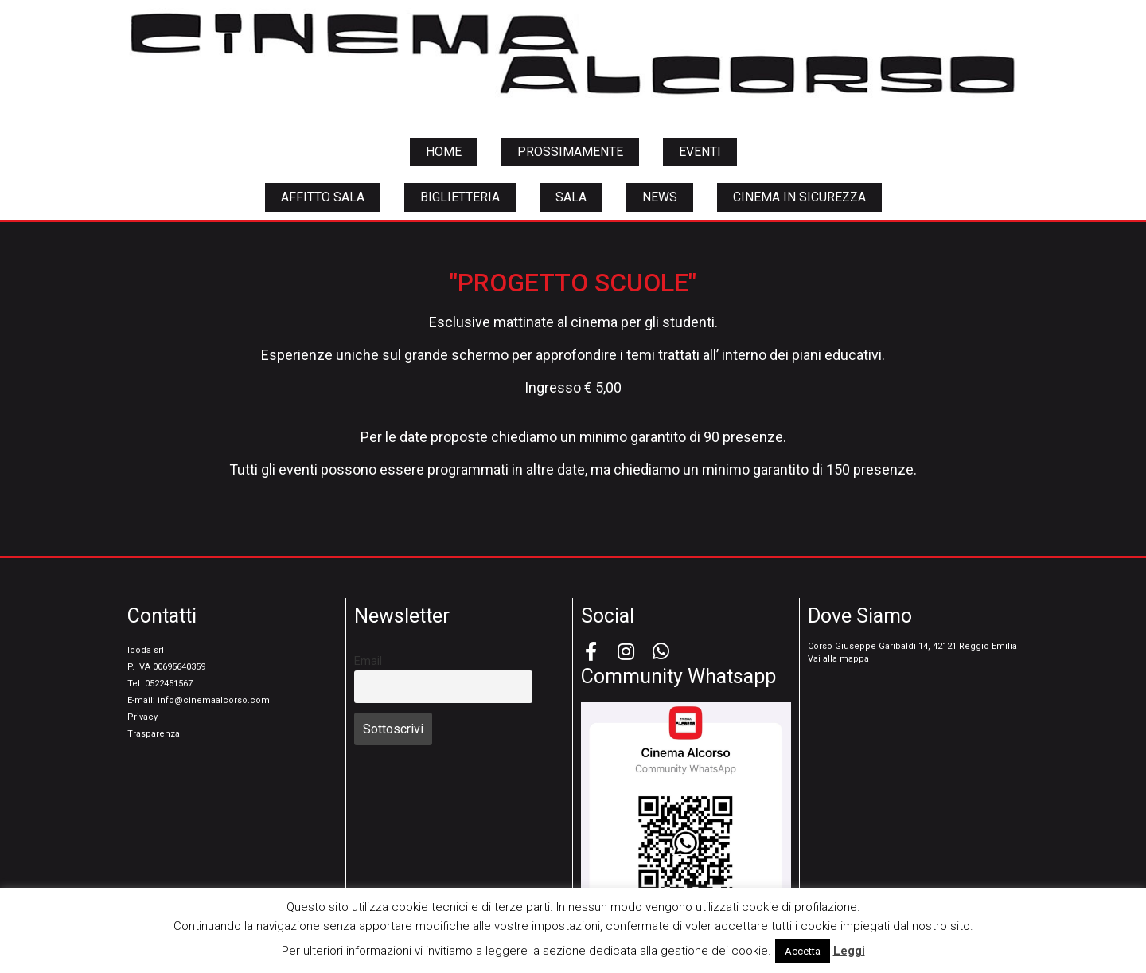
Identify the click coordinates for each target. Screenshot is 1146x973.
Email (368, 661)
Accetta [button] (803, 951)
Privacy (142, 717)
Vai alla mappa (838, 659)
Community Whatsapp (678, 676)
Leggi (849, 951)
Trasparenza (153, 734)
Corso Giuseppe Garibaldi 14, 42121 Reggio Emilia (912, 646)
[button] (443, 152)
